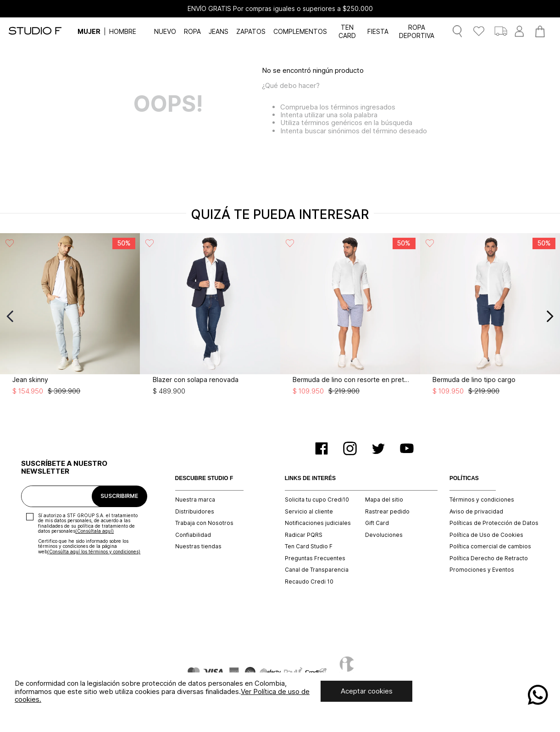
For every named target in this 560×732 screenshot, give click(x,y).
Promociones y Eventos (481, 570)
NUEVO (165, 31)
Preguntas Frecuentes (315, 558)
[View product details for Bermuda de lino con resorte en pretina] (350, 316)
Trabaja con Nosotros (204, 523)
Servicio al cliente (309, 511)
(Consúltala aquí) (94, 531)
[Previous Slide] (10, 316)
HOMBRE (122, 31)
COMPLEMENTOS (300, 31)
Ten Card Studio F (309, 546)
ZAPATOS (251, 31)
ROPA (192, 31)
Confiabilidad (193, 535)
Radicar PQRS (303, 535)
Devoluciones (384, 535)
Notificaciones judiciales (318, 523)
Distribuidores (194, 511)
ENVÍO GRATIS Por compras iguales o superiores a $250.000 (280, 8)
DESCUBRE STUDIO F (204, 478)
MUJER (89, 31)
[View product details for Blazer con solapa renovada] (210, 316)
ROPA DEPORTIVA (416, 31)
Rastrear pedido (387, 511)
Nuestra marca (195, 500)
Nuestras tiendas (198, 546)
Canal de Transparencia (317, 570)
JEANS (218, 31)
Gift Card (377, 523)
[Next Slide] (549, 316)
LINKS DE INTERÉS (310, 478)
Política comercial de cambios (490, 546)
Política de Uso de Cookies (486, 535)
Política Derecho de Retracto (488, 558)
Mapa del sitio (384, 500)
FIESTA (377, 31)
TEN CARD (347, 31)
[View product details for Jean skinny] (70, 316)
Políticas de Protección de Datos (493, 523)
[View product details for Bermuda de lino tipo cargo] (490, 316)
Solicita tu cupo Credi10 (317, 500)
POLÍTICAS (464, 478)
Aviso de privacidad (476, 511)
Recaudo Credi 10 (309, 582)
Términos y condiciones (481, 500)
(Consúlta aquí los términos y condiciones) (93, 551)
